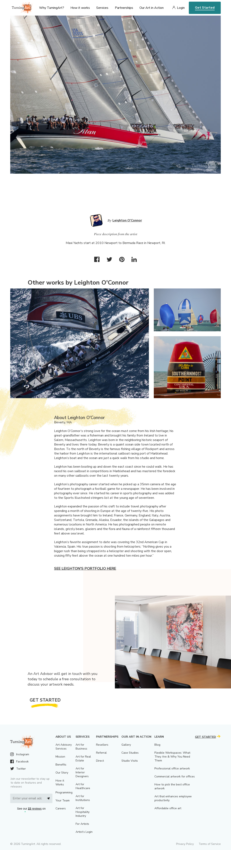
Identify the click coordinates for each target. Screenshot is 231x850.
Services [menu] (102, 8)
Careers (60, 808)
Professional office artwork (172, 768)
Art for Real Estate (83, 758)
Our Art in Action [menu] (151, 8)
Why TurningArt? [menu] (51, 8)
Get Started (205, 7)
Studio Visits (129, 761)
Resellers (102, 745)
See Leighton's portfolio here (85, 568)
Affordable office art (167, 808)
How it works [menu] (80, 8)
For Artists (82, 824)
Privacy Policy (185, 844)
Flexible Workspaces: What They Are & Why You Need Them (172, 756)
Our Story (61, 773)
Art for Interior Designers (82, 772)
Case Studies (130, 753)
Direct (100, 761)
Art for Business (81, 747)
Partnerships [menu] (124, 8)
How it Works (59, 782)
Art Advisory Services (63, 747)
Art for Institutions (83, 798)
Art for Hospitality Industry (82, 812)
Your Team (62, 800)
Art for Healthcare (83, 786)
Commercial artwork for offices (174, 776)
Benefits (60, 765)
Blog (157, 745)
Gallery (126, 745)
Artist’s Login (84, 832)
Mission (60, 757)
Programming (63, 792)
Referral (101, 753)
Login (181, 8)
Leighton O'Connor (127, 220)
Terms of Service (210, 844)
